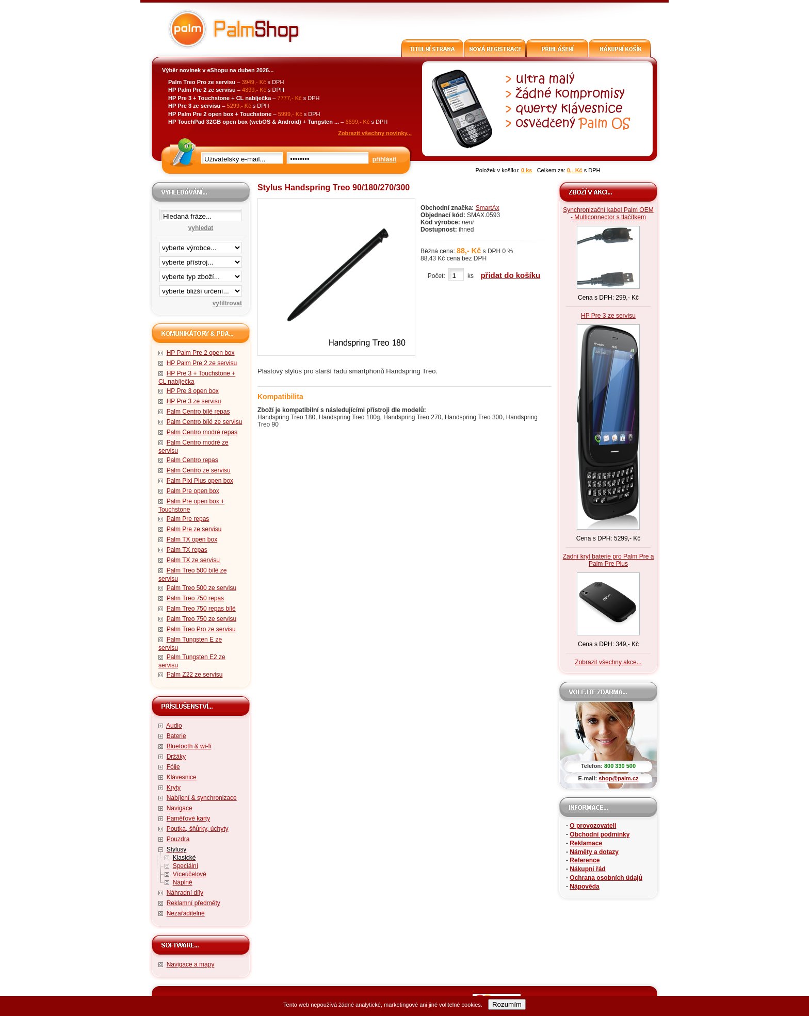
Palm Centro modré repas (202, 432)
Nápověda (584, 886)
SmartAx (487, 207)
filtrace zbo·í (200, 274)
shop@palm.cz (618, 778)
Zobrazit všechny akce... (608, 662)
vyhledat (201, 228)
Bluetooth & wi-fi (189, 746)
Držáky (176, 756)
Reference (585, 860)
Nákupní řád (587, 869)
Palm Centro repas (192, 460)
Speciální (185, 866)
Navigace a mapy (191, 964)
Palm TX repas (187, 549)
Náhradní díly (185, 892)
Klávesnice (182, 777)
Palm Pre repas (188, 518)
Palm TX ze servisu (193, 560)
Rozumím (507, 1004)
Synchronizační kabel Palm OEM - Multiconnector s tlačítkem (608, 213)
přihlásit (385, 159)
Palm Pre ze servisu (194, 529)
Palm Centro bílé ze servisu (204, 421)
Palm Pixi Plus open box (200, 480)
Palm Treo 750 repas (195, 598)
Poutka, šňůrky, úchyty (198, 828)
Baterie (176, 736)
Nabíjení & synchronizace (202, 797)
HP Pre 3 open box (193, 391)
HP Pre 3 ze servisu (194, 401)
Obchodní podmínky (599, 834)
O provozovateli (593, 825)
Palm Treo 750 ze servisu (201, 618)
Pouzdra (178, 839)
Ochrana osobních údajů (606, 877)
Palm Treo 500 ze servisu (201, 588)
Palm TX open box (192, 539)
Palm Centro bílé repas (198, 411)
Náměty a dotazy (594, 852)
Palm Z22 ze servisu (195, 674)
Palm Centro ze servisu (199, 470)
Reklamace (586, 843)
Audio (174, 725)
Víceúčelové (189, 874)
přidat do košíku (510, 275)
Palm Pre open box (193, 491)
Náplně (182, 882)
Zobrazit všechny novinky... (375, 133)
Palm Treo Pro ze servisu (201, 629)
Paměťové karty (189, 818)
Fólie (173, 767)
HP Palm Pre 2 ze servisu (202, 363)
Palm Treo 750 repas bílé (201, 608)
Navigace (179, 808)
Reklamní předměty (193, 903)
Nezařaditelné (186, 913)
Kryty (174, 787)
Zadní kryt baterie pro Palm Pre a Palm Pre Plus (608, 560)
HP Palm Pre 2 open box (201, 352)
